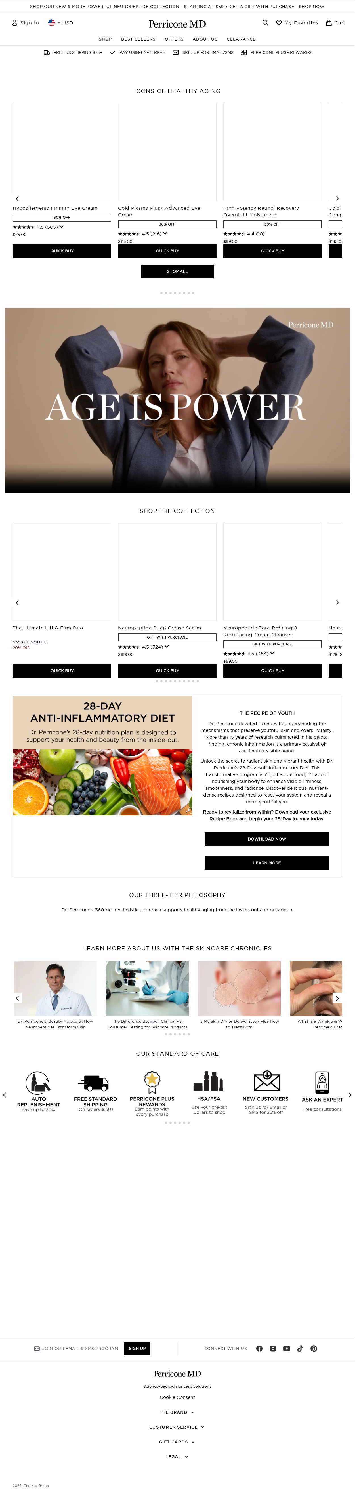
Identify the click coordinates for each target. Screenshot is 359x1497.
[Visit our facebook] (259, 1456)
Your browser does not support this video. (177, 564)
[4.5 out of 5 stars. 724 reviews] (140, 811)
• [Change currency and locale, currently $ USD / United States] (61, 22)
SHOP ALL (177, 435)
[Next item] (337, 362)
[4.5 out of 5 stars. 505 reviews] (35, 391)
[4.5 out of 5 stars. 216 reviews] (140, 398)
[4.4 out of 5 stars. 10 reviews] (244, 398)
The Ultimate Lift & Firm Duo (48, 791)
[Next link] (337, 1309)
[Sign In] (25, 22)
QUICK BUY (62, 415)
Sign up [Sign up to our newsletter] (137, 1456)
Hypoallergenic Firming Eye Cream (55, 371)
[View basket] (336, 22)
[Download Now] (102, 950)
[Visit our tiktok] (300, 1456)
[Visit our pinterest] (314, 1456)
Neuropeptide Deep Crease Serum (159, 791)
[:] (63, 1164)
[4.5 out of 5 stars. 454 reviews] (246, 817)
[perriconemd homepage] (177, 24)
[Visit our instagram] (273, 1456)
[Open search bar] (265, 22)
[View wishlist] (297, 22)
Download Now (267, 1003)
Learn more (267, 1027)
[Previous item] (17, 362)
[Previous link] (17, 1309)
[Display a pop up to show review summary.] (61, 390)
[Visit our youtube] (286, 1456)
